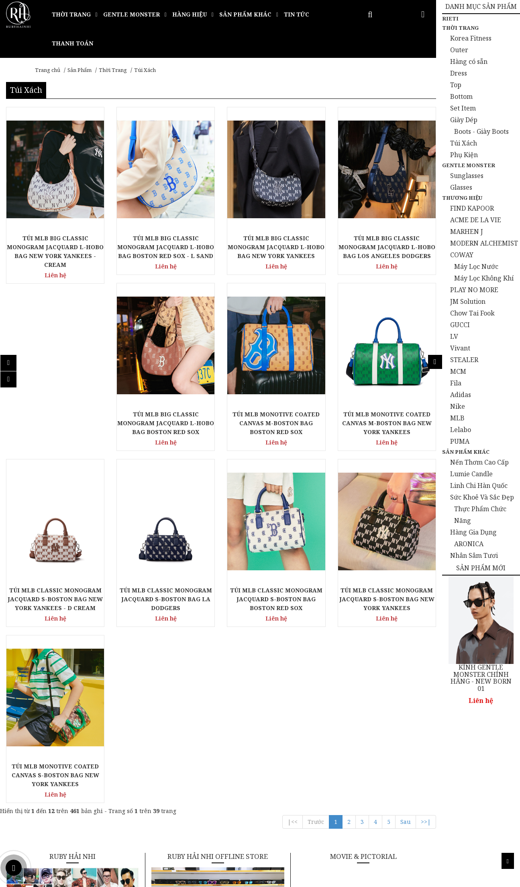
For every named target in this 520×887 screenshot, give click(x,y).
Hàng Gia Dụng (473, 532)
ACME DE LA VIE (475, 219)
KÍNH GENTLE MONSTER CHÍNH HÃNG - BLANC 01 (482, 674)
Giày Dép (463, 119)
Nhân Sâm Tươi (474, 555)
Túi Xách (145, 70)
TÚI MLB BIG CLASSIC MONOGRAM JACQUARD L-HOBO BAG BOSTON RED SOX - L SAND (165, 247)
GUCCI (460, 324)
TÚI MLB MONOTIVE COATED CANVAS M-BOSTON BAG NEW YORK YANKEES (387, 423)
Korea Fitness (470, 38)
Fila (455, 383)
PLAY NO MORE (474, 289)
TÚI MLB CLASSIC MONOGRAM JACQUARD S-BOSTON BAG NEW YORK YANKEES (386, 599)
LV (454, 336)
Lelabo (460, 429)
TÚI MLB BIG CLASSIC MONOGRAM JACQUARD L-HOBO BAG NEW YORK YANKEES (276, 247)
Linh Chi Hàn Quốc (479, 485)
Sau (405, 822)
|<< (293, 822)
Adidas (460, 394)
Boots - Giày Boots (481, 131)
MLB (457, 418)
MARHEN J (466, 231)
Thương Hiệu (462, 197)
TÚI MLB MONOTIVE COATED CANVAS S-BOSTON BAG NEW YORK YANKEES (55, 775)
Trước (316, 822)
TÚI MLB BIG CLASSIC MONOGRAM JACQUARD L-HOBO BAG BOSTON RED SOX (165, 423)
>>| (426, 822)
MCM (458, 371)
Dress (458, 73)
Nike (457, 406)
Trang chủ (47, 70)
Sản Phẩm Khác (465, 451)
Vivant (460, 348)
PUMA (459, 441)
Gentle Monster (468, 165)
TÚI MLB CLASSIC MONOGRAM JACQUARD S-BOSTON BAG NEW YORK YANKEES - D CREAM (55, 599)
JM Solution (467, 301)
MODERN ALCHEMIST (484, 243)
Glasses (461, 187)
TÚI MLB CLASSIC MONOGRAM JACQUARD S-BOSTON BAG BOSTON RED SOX (276, 599)
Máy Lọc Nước (476, 266)
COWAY (461, 254)
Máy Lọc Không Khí (484, 278)
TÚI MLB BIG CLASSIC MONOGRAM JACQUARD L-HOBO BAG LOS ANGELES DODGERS (387, 247)
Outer (459, 49)
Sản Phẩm (79, 70)
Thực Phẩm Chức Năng (480, 514)
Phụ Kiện (464, 154)
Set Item (463, 108)
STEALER (464, 359)
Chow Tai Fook (472, 313)
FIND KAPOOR (472, 208)
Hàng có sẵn (468, 61)
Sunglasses (466, 175)
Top (455, 84)
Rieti (450, 18)
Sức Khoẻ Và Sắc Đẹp (482, 497)
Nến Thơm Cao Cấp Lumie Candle (479, 468)
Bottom (461, 96)
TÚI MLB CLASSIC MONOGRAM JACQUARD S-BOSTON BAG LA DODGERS (166, 599)
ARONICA (468, 543)
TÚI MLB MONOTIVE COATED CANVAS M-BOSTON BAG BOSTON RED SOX (276, 423)
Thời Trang (113, 70)
